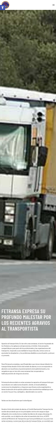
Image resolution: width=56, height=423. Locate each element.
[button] (2, 7)
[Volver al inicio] (5, 5)
